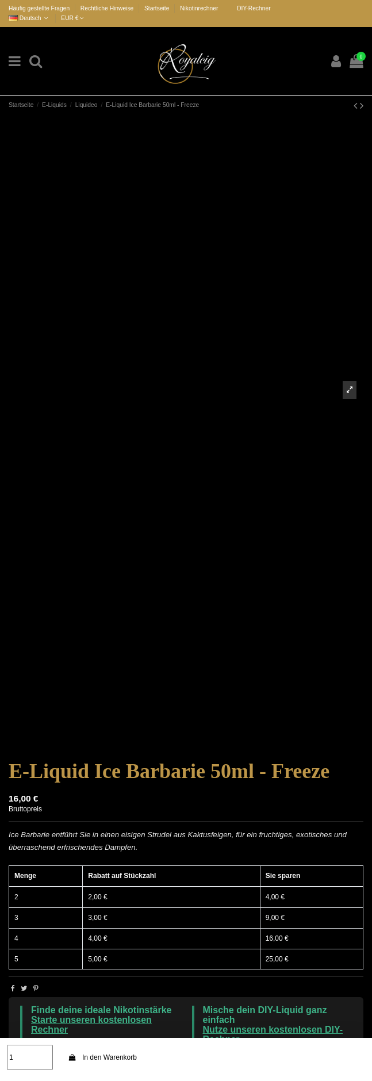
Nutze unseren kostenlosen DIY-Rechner (273, 1034)
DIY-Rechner (253, 8)
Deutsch (30, 18)
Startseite (156, 8)
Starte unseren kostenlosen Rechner (91, 1024)
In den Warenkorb (102, 1057)
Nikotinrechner (199, 8)
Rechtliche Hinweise (107, 8)
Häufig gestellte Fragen (40, 8)
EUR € (72, 18)
